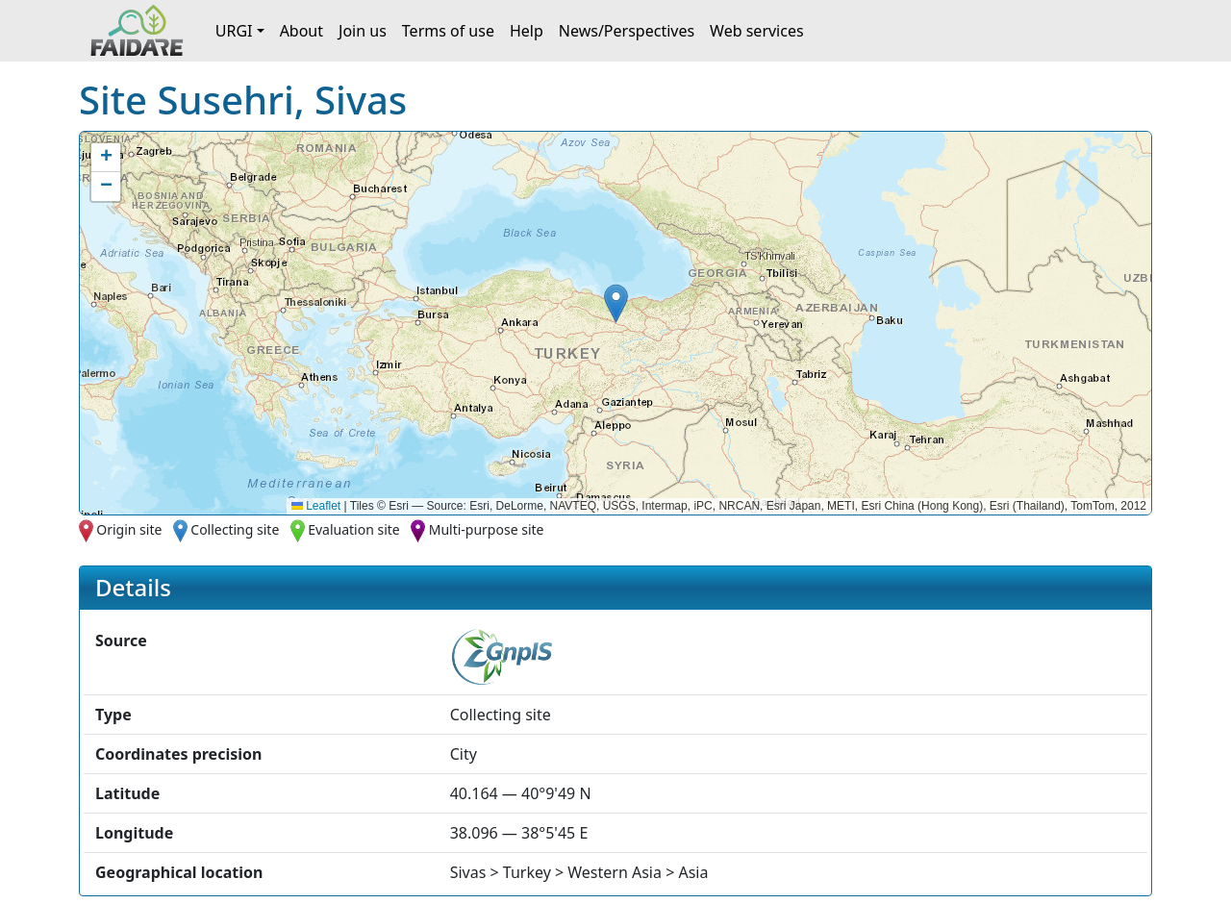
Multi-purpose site (486, 529)
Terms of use (448, 30)
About (301, 30)
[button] (616, 303)
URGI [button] (234, 30)
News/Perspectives (626, 30)
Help (526, 30)
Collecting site (234, 529)
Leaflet (315, 506)
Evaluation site (354, 529)
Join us (363, 30)
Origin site (129, 529)
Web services (757, 30)
